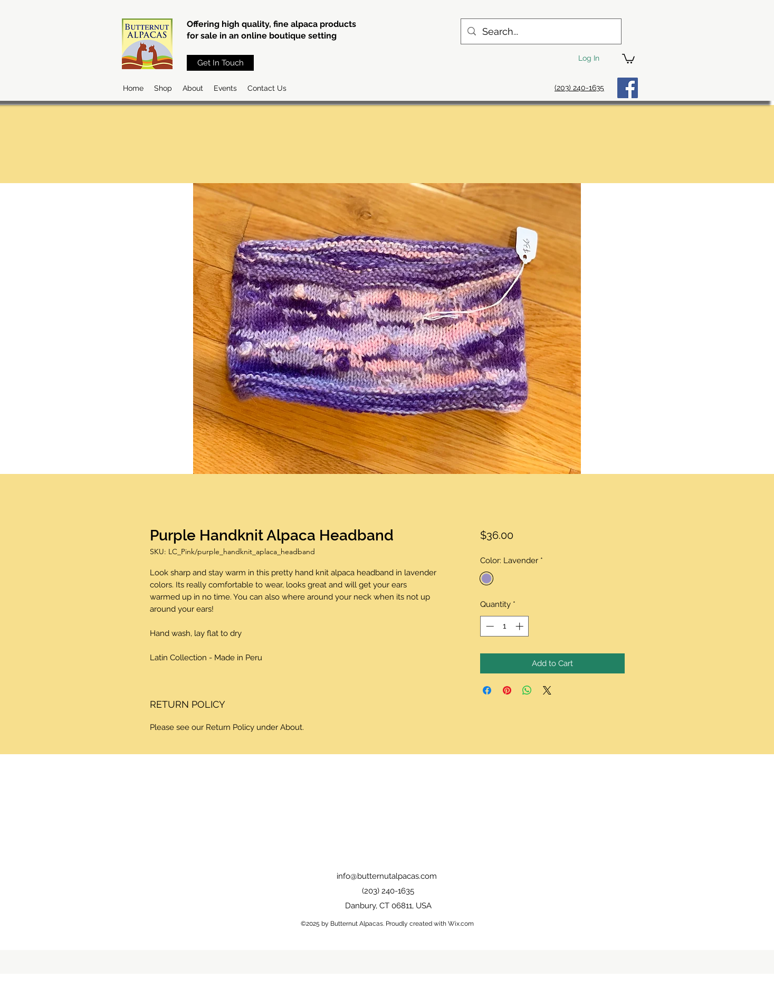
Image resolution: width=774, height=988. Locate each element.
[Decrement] (489, 626)
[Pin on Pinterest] (507, 690)
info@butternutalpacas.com (387, 876)
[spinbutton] (504, 626)
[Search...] (540, 31)
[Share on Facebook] (487, 690)
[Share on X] (547, 690)
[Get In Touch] (220, 63)
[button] (628, 58)
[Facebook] (627, 88)
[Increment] (520, 626)
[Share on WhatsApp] (527, 690)
